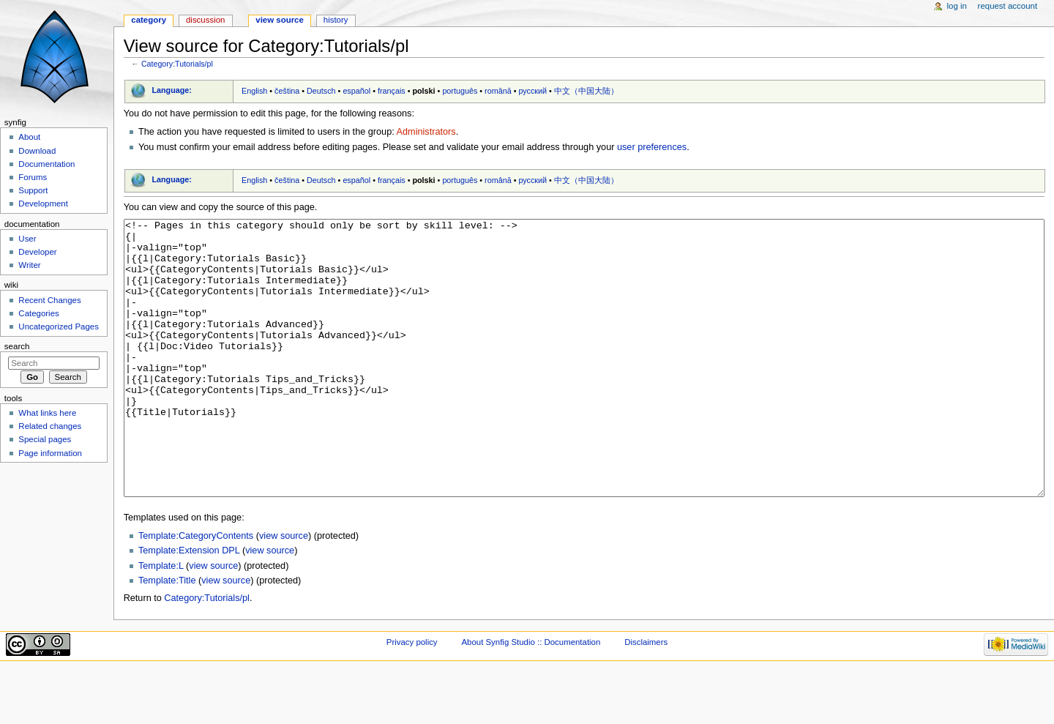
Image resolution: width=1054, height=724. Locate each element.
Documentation (46, 164)
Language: (172, 90)
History (336, 19)
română (498, 90)
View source (279, 19)
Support (33, 190)
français (391, 90)
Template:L (161, 621)
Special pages (44, 439)
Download (37, 150)
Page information (50, 453)
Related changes (49, 426)
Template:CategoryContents (195, 591)
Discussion (205, 19)
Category (148, 19)
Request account (1008, 5)
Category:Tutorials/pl (177, 63)
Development (42, 203)
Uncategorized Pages (58, 326)
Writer (29, 265)
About (29, 137)
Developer (37, 251)
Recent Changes (49, 300)
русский (532, 90)
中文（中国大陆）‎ (586, 90)
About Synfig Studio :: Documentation (530, 697)
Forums (32, 177)
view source (283, 591)
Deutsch (321, 90)
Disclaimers (646, 697)
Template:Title (167, 635)
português (459, 90)
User (27, 238)
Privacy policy (412, 697)
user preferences (652, 147)
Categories (38, 313)
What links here (47, 412)
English (254, 90)
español (356, 90)
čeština (286, 90)
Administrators (426, 132)
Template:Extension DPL (188, 605)
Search (17, 346)
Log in (957, 5)
